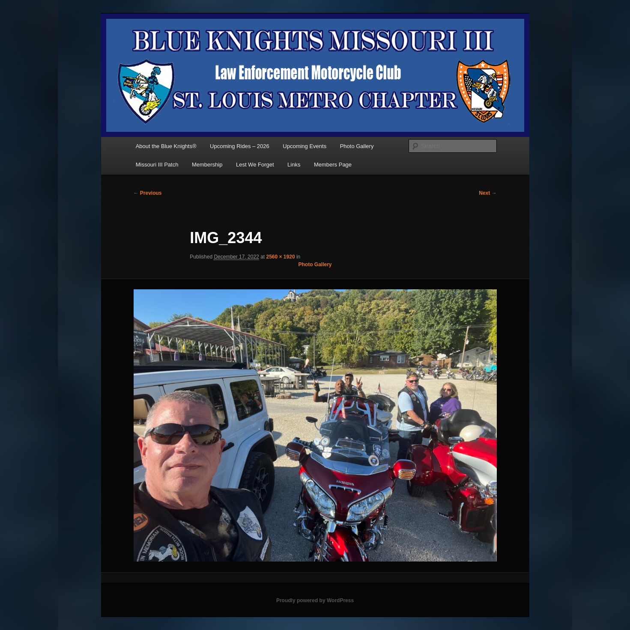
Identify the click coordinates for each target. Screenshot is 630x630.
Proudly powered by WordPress (315, 600)
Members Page (333, 164)
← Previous (148, 193)
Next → (487, 193)
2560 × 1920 (280, 257)
